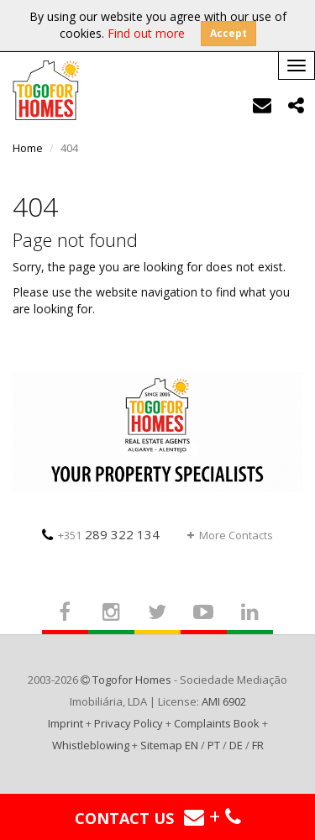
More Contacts (230, 535)
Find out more (146, 33)
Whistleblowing (90, 745)
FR (258, 745)
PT (213, 745)
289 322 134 (101, 534)
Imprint (65, 723)
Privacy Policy (128, 723)
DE (236, 745)
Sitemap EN (169, 745)
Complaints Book (217, 723)
